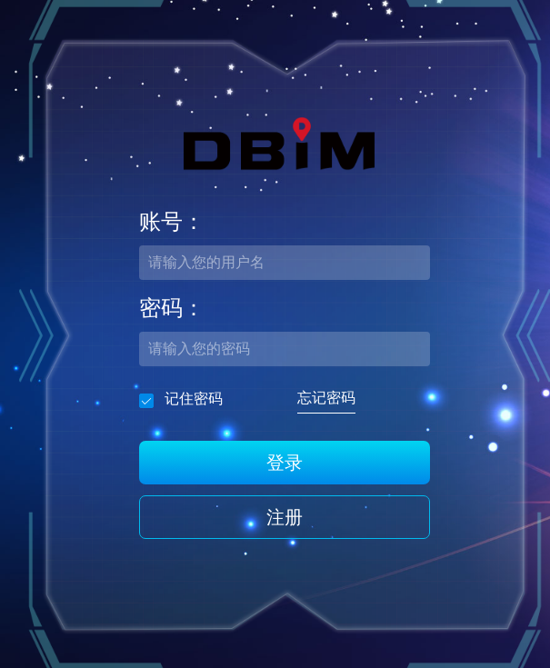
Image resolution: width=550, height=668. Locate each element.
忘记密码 (326, 397)
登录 (284, 463)
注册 (284, 517)
